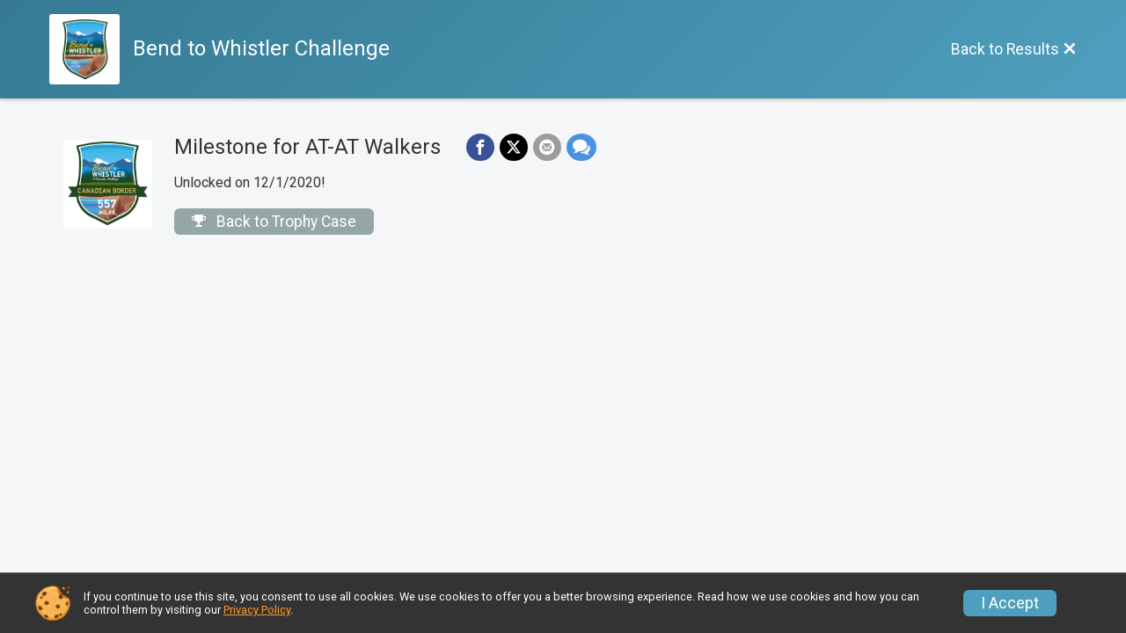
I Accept (1010, 603)
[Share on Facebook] (480, 148)
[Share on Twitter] (514, 148)
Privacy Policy (256, 609)
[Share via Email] (547, 148)
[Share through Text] (581, 148)
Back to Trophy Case (274, 221)
